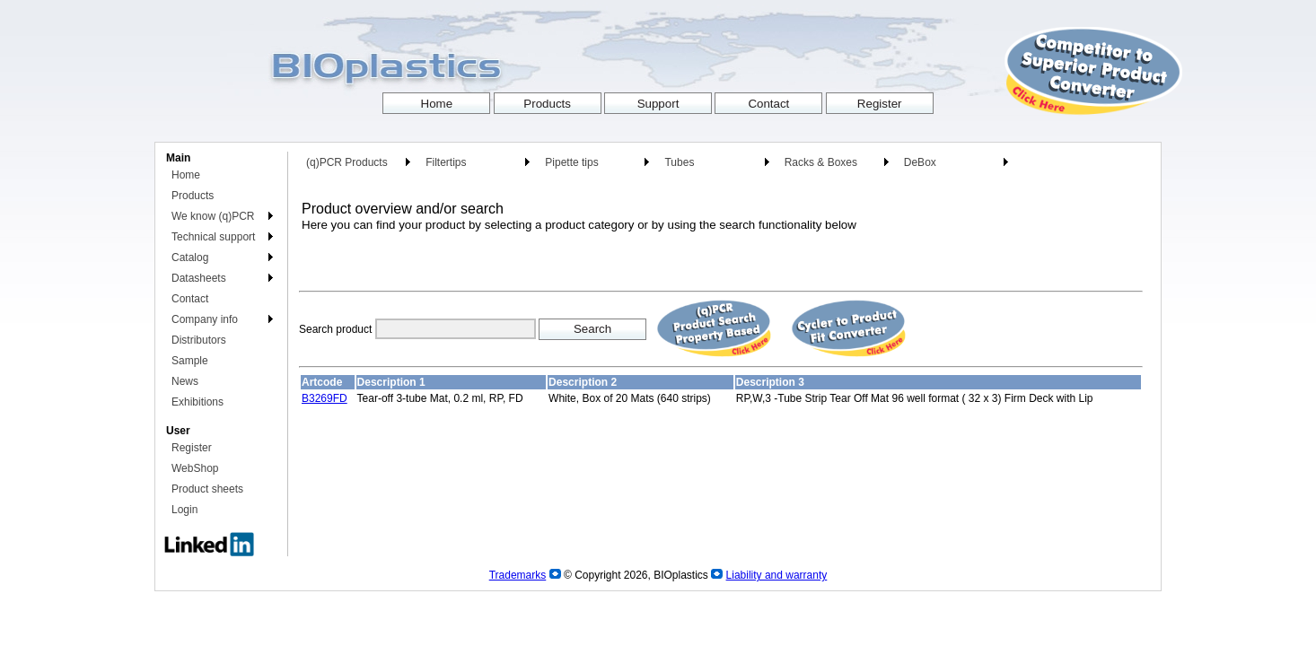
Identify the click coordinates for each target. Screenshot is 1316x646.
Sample (189, 360)
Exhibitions (197, 402)
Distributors (198, 340)
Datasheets (198, 278)
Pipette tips (571, 162)
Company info (204, 319)
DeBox (920, 162)
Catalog (189, 257)
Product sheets (207, 489)
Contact (189, 298)
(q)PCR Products (347, 162)
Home (185, 175)
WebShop (194, 468)
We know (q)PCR (212, 216)
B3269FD (324, 398)
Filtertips (446, 162)
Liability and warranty (777, 575)
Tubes (679, 162)
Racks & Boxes (821, 162)
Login (184, 509)
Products (192, 195)
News (184, 381)
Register (191, 447)
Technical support (213, 237)
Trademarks (518, 575)
